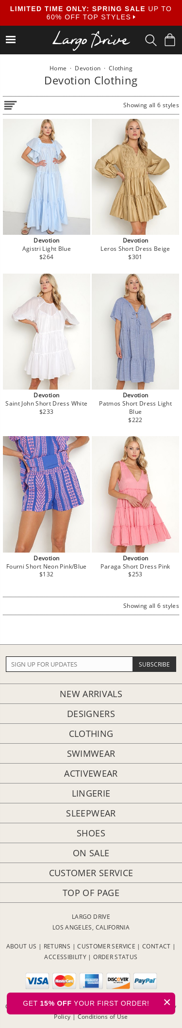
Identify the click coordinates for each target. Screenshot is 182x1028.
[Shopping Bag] (170, 39)
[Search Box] (151, 40)
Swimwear (91, 753)
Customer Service (91, 873)
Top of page (91, 892)
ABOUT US (21, 946)
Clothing (91, 733)
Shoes (91, 833)
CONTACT (156, 946)
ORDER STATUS (115, 957)
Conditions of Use (103, 1016)
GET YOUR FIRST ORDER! (99, 1002)
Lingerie (91, 793)
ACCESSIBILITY (65, 957)
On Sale (91, 853)
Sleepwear (91, 813)
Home (58, 68)
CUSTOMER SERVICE (106, 946)
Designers (91, 713)
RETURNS (57, 946)
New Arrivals (91, 694)
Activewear (91, 773)
